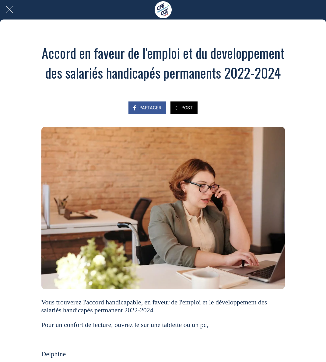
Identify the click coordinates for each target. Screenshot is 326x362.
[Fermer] (9, 9)
